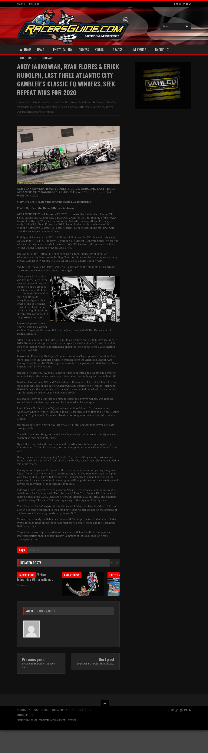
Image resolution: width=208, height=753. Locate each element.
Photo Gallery (63, 49)
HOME (20, 743)
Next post (107, 682)
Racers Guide (46, 634)
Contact (47, 58)
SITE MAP (72, 743)
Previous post (33, 682)
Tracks (119, 49)
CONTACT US (61, 743)
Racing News (34, 550)
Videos (101, 49)
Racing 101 (164, 49)
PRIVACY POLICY (46, 743)
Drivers (84, 49)
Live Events (140, 49)
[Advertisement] (163, 137)
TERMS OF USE (31, 743)
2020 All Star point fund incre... (96, 686)
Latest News (59, 102)
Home (25, 49)
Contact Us (34, 3)
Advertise (21, 3)
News (42, 49)
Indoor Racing (46, 102)
